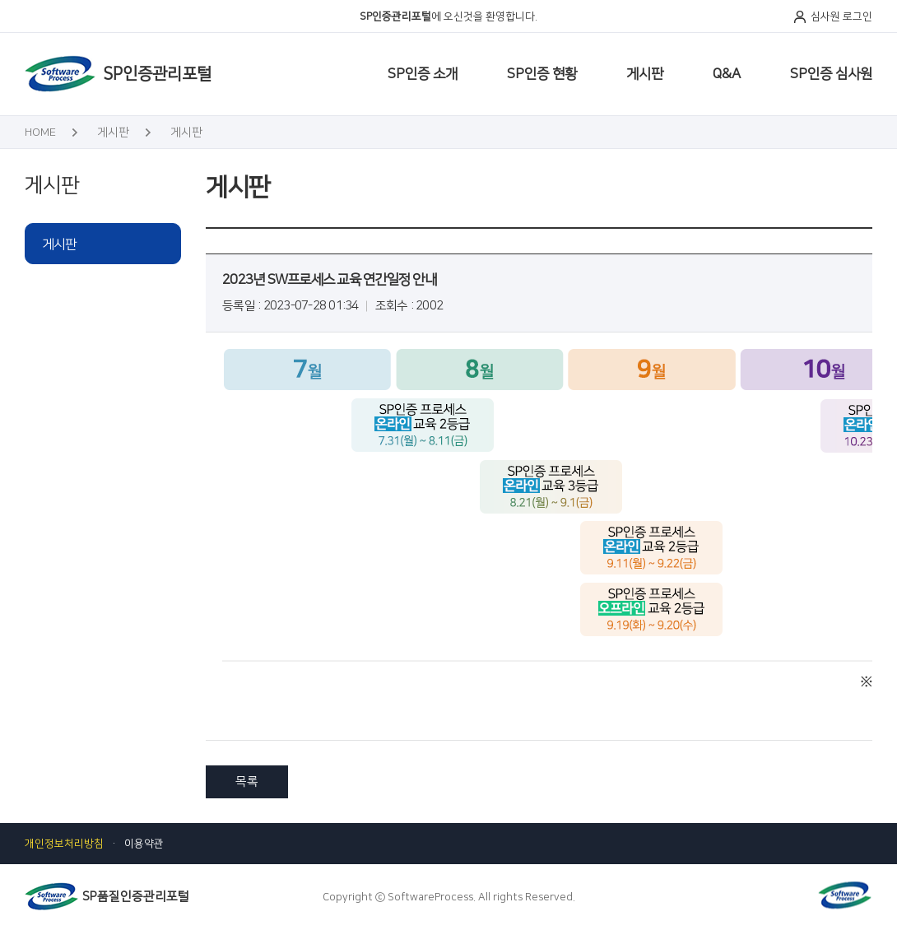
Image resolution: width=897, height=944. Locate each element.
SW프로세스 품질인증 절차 (385, 90)
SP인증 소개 (423, 74)
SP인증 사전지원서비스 (586, 90)
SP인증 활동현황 (370, 90)
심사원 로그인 (841, 16)
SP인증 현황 (542, 74)
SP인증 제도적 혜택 (767, 90)
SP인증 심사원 (831, 74)
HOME (40, 132)
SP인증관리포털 (157, 74)
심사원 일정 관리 (256, 90)
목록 (246, 781)
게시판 (644, 74)
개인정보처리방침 (64, 843)
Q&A (727, 74)
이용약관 (144, 843)
